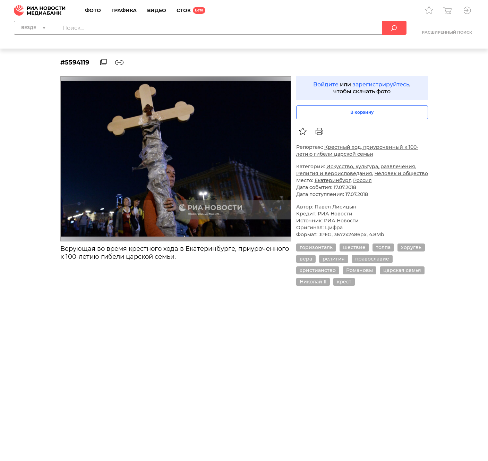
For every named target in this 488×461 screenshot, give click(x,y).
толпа (383, 247)
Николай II (313, 282)
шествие (354, 247)
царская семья (402, 270)
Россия (362, 180)
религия (334, 259)
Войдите (326, 84)
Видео (156, 10)
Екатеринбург (333, 180)
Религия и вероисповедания (334, 173)
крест (344, 282)
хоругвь (411, 247)
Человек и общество (401, 173)
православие (372, 259)
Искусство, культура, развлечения (370, 166)
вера (306, 259)
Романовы (359, 270)
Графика (124, 10)
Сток (184, 10)
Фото (93, 10)
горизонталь (316, 247)
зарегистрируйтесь (380, 84)
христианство (318, 270)
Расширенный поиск (447, 32)
